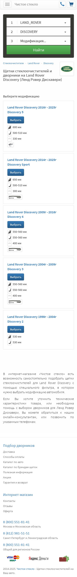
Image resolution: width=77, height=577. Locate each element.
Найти (38, 49)
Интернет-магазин (18, 494)
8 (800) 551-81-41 (16, 521)
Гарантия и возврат (15, 482)
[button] (38, 22)
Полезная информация (17, 472)
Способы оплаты (13, 457)
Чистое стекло (26, 4)
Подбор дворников (18, 445)
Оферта (8, 511)
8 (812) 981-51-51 (16, 533)
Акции (7, 477)
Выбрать (15, 120)
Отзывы (8, 506)
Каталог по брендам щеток (20, 467)
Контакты (9, 501)
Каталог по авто (13, 462)
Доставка (9, 452)
